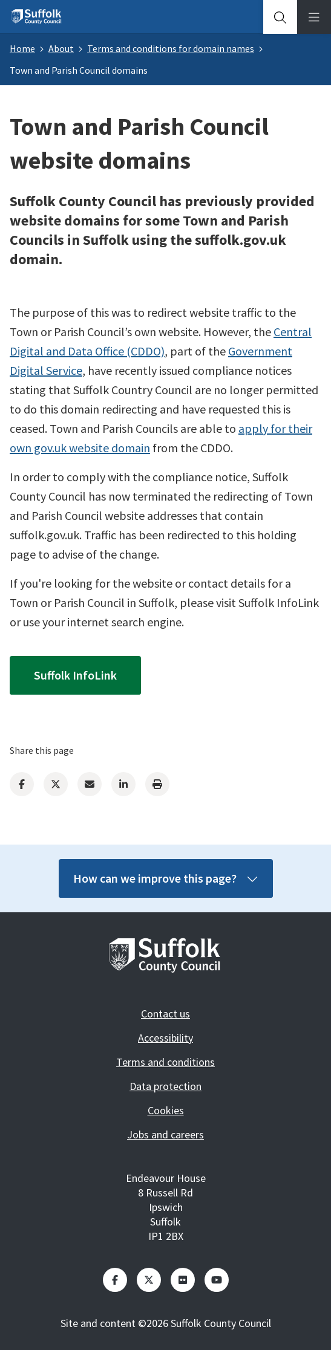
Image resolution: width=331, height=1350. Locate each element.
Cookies (166, 1110)
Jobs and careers (165, 1134)
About (61, 48)
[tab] (280, 17)
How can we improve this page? (165, 878)
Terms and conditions (165, 1062)
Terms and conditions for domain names (170, 48)
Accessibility (165, 1038)
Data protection (165, 1086)
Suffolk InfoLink (75, 675)
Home (22, 48)
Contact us (165, 1014)
